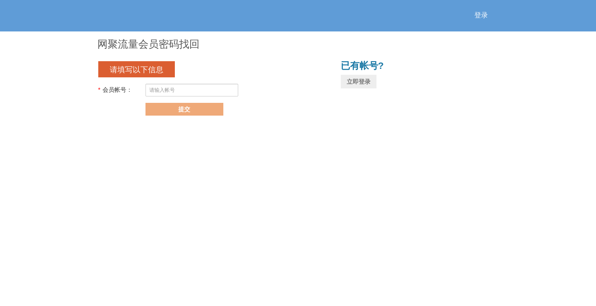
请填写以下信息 (136, 69)
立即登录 (359, 81)
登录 (481, 15)
